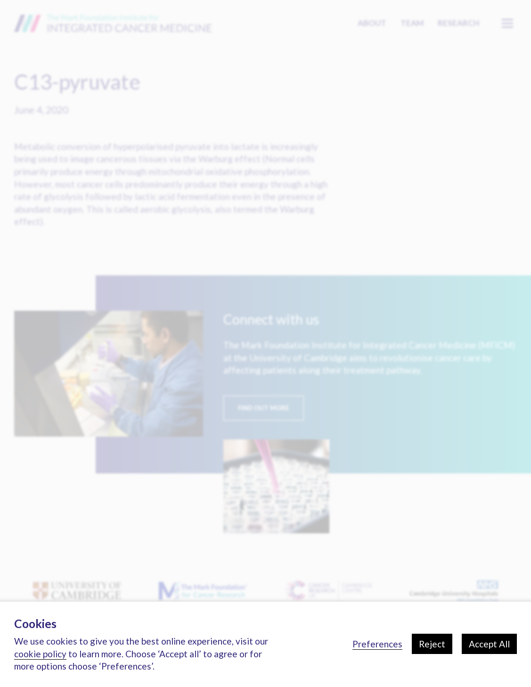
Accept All (489, 643)
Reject (432, 643)
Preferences (377, 643)
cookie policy (40, 653)
